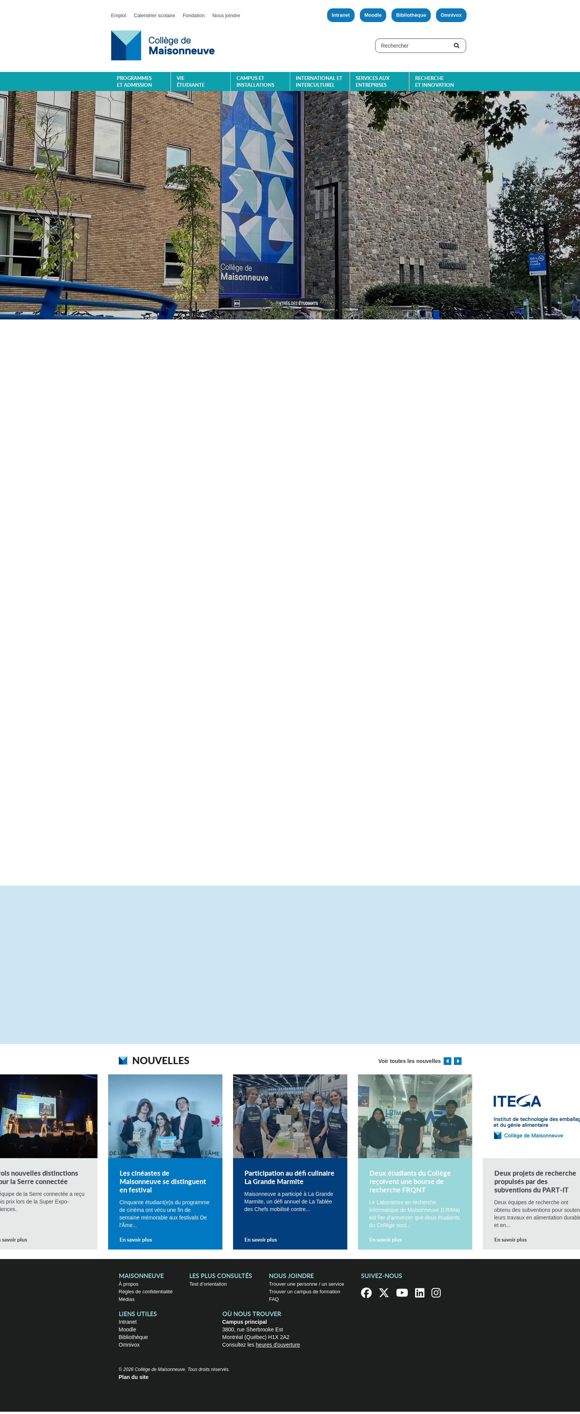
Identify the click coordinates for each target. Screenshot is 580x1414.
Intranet (341, 15)
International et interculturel (319, 82)
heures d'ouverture (278, 1347)
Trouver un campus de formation (304, 1294)
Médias (127, 1301)
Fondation (194, 15)
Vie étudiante (191, 82)
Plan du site (134, 1379)
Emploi (118, 15)
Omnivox (451, 15)
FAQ (274, 1301)
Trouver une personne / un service (306, 1286)
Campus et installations (255, 82)
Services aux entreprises (373, 82)
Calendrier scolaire (154, 15)
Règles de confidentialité (146, 1294)
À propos (129, 1286)
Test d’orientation (208, 1286)
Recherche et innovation (434, 82)
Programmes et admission (134, 82)
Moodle (373, 15)
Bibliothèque (411, 15)
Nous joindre (226, 15)
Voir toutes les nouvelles (410, 1063)
